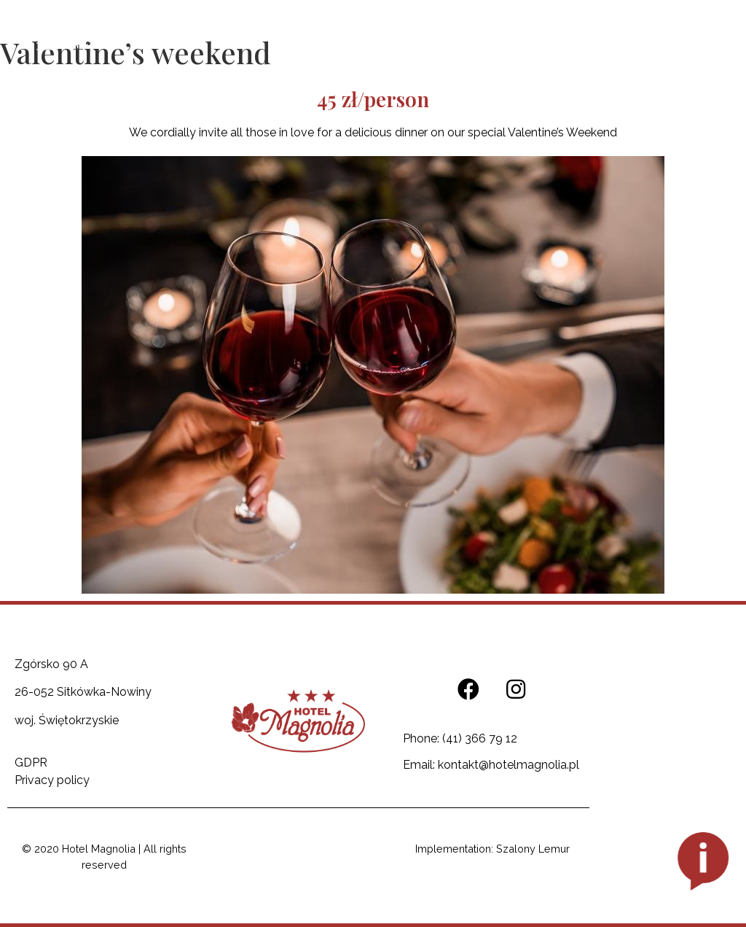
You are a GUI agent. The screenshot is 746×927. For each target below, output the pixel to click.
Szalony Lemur (533, 848)
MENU (89, 44)
